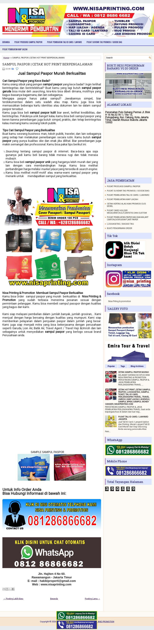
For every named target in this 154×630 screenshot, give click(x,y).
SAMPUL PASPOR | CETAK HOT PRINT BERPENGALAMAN (47, 64)
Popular (111, 366)
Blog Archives (137, 366)
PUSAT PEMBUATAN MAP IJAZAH (14, 49)
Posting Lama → (92, 598)
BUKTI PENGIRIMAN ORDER (119, 228)
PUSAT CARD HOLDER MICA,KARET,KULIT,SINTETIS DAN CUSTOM (127, 211)
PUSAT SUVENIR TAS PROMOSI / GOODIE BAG (104, 42)
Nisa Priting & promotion (119, 301)
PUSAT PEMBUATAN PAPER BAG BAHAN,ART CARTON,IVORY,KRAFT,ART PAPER (127, 218)
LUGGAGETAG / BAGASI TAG (120, 224)
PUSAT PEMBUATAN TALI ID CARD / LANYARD (64, 42)
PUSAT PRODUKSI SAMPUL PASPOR (28, 42)
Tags (123, 366)
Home (6, 57)
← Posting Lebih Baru (13, 598)
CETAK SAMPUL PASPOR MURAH (133, 372)
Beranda (6, 42)
